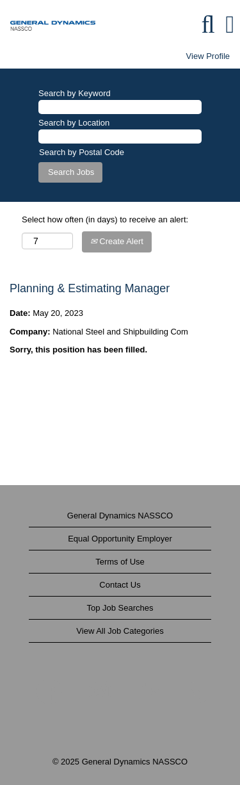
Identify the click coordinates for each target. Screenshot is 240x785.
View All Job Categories (119, 631)
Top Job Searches (119, 608)
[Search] (208, 24)
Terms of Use (120, 561)
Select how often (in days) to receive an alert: (105, 219)
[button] (230, 24)
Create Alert (116, 241)
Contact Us (119, 585)
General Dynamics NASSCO (120, 515)
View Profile (208, 56)
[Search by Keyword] (120, 107)
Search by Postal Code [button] (81, 152)
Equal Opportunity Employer (120, 538)
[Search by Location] (120, 136)
